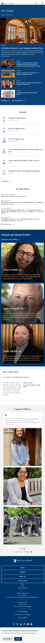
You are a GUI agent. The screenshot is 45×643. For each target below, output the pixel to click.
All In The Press (17, 100)
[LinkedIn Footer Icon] (21, 624)
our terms (33, 633)
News (22, 584)
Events (22, 586)
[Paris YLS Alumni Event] (22, 131)
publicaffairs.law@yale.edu (20, 377)
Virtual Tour (22, 581)
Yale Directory (22, 604)
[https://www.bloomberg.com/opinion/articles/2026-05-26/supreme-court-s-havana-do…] (22, 219)
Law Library (22, 595)
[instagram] (17, 552)
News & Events (8, 14)
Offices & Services (22, 593)
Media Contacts (22, 588)
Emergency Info (23, 602)
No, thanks (7, 639)
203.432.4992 (22, 617)
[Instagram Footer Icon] (17, 624)
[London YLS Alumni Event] (22, 120)
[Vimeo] (27, 552)
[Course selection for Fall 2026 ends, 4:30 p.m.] (22, 163)
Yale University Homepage (22, 606)
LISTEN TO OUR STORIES (9, 239)
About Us (22, 576)
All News (4, 100)
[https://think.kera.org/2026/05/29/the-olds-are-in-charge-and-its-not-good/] (22, 196)
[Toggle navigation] (42, 3)
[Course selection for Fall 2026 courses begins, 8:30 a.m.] (22, 152)
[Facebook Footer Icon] (24, 624)
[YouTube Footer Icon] (31, 624)
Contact (22, 572)
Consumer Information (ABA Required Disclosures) (22, 597)
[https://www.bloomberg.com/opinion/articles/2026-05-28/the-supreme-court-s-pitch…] (22, 202)
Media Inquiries (28, 382)
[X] (13, 552)
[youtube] (31, 552)
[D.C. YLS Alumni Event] (22, 141)
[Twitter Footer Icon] (14, 624)
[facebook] (24, 552)
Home (2, 14)
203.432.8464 (7, 377)
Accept (18, 639)
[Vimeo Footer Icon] (28, 624)
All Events (4, 181)
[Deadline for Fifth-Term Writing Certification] (22, 173)
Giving (22, 568)
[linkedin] (21, 552)
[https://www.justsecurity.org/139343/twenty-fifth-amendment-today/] (22, 211)
